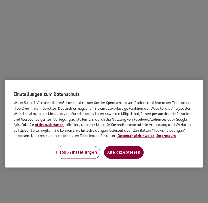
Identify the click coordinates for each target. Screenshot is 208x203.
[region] (104, 124)
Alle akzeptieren (123, 152)
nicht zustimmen (49, 125)
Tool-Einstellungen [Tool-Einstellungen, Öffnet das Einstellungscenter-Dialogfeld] (78, 152)
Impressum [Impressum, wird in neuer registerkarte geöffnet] (166, 136)
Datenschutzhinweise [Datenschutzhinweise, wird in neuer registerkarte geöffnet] (135, 136)
